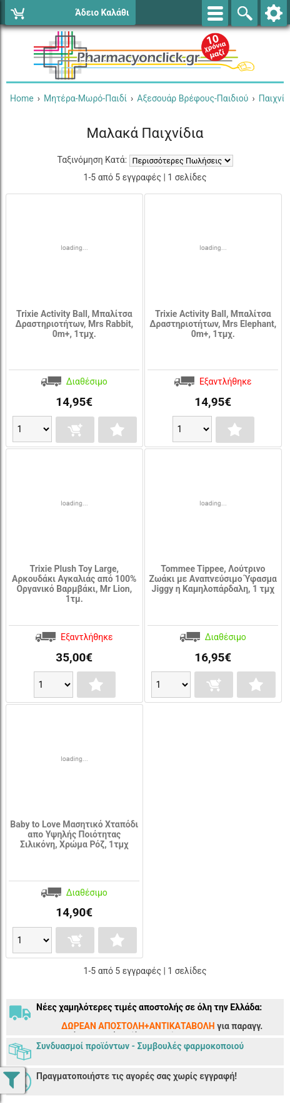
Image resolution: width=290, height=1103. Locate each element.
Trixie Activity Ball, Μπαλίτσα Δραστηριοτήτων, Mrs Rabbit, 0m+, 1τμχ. (74, 324)
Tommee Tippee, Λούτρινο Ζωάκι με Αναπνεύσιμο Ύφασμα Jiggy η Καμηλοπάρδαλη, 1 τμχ (213, 579)
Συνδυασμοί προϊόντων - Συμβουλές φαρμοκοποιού (140, 1046)
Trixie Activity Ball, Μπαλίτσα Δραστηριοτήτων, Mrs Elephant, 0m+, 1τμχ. (212, 324)
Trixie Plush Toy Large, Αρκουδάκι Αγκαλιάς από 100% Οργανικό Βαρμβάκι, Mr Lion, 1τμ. (74, 584)
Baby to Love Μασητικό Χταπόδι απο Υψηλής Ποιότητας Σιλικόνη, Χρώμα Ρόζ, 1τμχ (74, 834)
